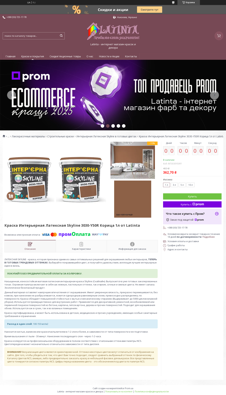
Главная (10, 56)
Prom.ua (129, 388)
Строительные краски (60, 136)
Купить (192, 196)
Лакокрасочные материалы (28, 136)
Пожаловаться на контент (118, 391)
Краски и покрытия (32, 56)
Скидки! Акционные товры (65, 56)
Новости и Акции (109, 56)
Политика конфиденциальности (152, 391)
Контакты (131, 56)
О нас (90, 56)
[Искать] (61, 35)
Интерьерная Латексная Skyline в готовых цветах (106, 136)
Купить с (192, 204)
